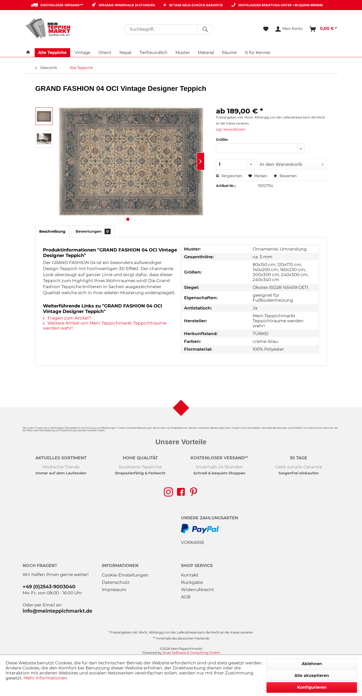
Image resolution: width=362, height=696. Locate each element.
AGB (186, 596)
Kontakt (189, 575)
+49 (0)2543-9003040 (308, 5)
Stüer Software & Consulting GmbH (191, 653)
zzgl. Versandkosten (231, 129)
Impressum (114, 589)
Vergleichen (229, 176)
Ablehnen (312, 663)
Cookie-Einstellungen (125, 575)
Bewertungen (93, 231)
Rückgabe (192, 582)
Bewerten (285, 176)
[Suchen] (205, 29)
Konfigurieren (312, 687)
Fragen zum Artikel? (67, 318)
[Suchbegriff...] (168, 29)
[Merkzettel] (266, 29)
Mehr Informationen (45, 677)
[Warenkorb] (323, 29)
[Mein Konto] (289, 29)
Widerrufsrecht (197, 589)
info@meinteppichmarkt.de (57, 611)
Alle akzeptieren (311, 675)
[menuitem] (168, 29)
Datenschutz (115, 582)
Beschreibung (52, 231)
